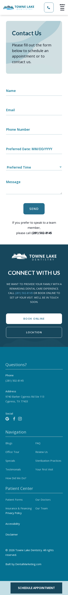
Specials (10, 465)
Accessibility (12, 523)
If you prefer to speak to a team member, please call (34, 227)
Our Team (41, 512)
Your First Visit (44, 473)
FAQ (37, 447)
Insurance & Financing (18, 512)
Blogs (8, 447)
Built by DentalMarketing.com (23, 564)
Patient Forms (14, 504)
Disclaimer (11, 534)
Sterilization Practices (48, 465)
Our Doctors (43, 504)
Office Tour (12, 456)
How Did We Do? (15, 482)
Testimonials (13, 473)
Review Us (41, 456)
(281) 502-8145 (24, 293)
